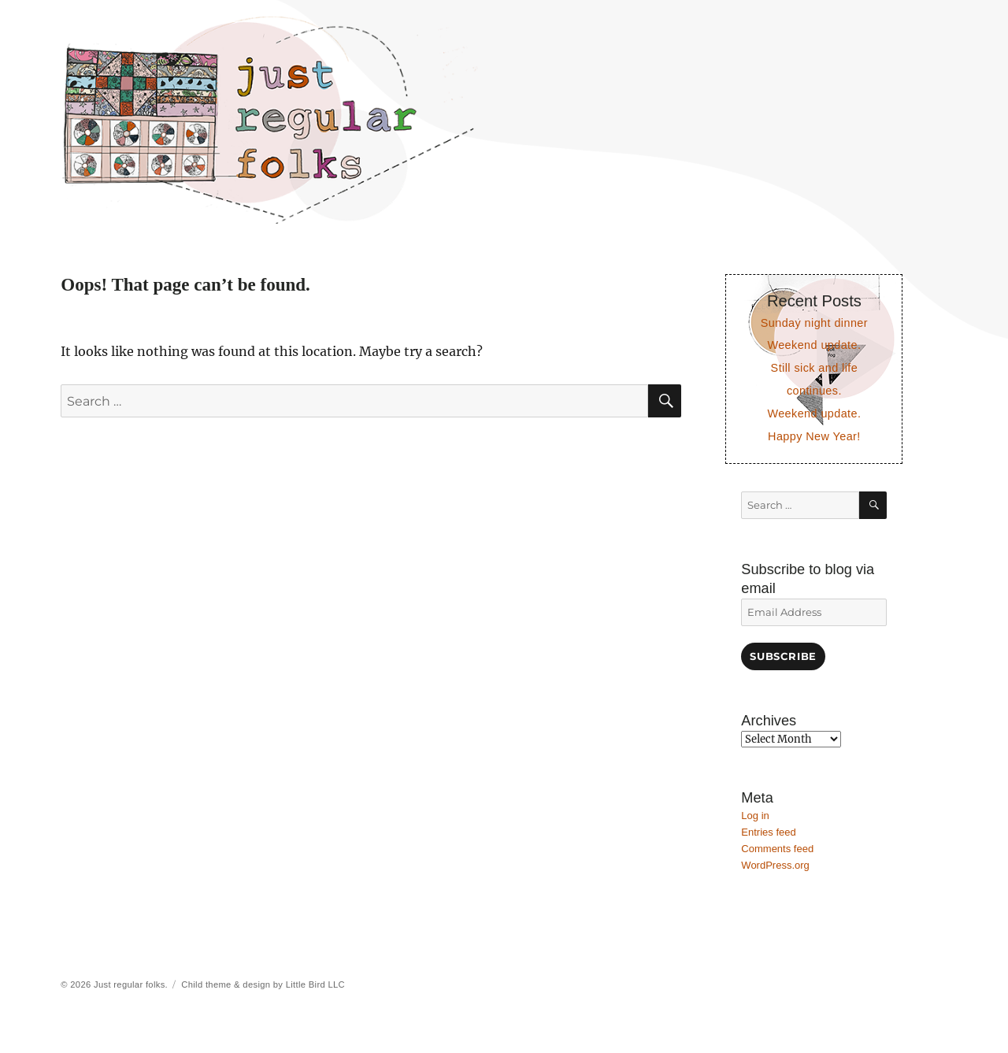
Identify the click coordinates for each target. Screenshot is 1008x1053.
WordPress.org (775, 865)
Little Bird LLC (315, 984)
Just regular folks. (131, 984)
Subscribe (783, 656)
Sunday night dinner (814, 323)
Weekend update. (814, 345)
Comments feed (777, 849)
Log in (755, 815)
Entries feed (768, 832)
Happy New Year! (814, 436)
